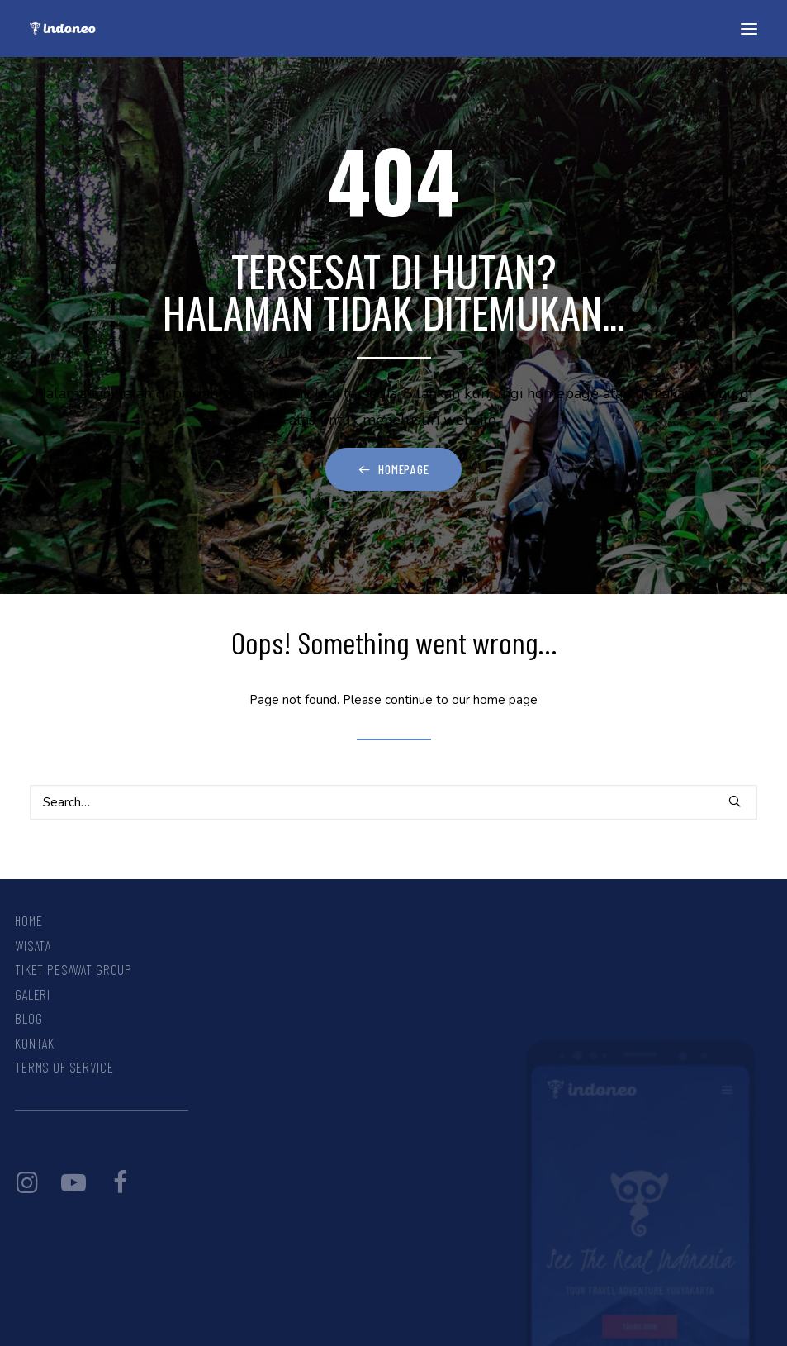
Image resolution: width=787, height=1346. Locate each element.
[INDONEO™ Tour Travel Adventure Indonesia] (63, 28)
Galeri (32, 994)
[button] (749, 28)
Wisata (33, 945)
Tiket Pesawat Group (73, 969)
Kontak (35, 1042)
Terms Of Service (64, 1066)
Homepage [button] (393, 469)
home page (505, 700)
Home (28, 920)
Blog (28, 1018)
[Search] (393, 802)
